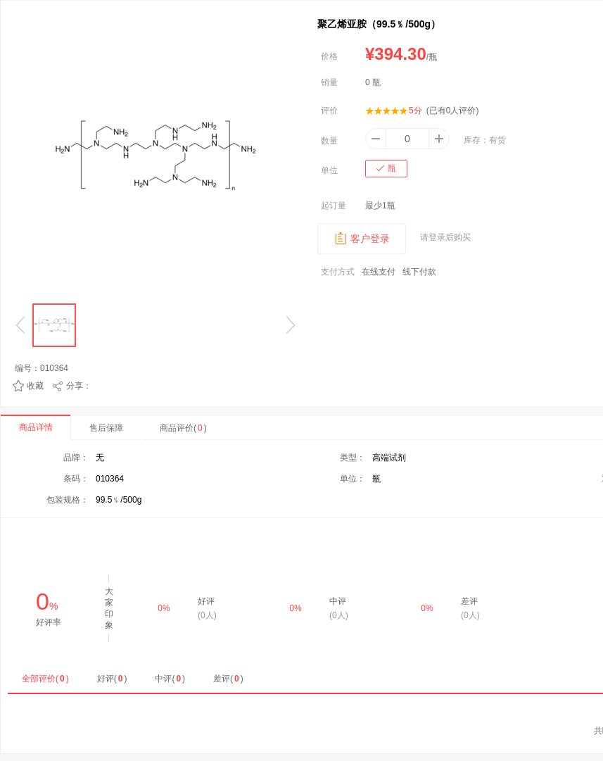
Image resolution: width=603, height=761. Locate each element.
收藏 (35, 386)
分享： (78, 386)
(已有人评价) (452, 110)
